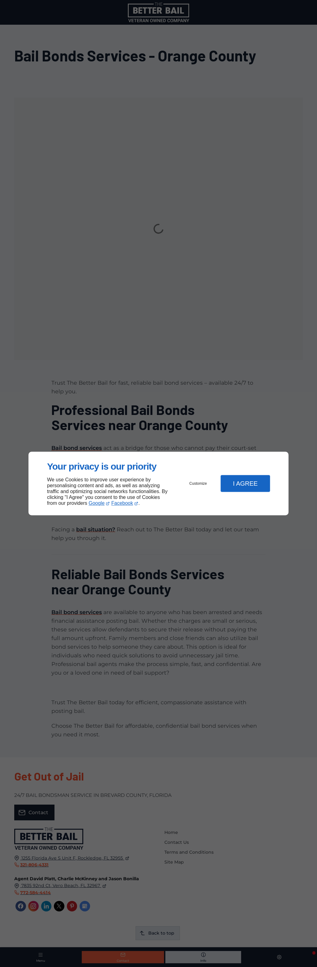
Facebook (122, 503)
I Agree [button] (245, 483)
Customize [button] (198, 483)
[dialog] (158, 484)
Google (97, 503)
